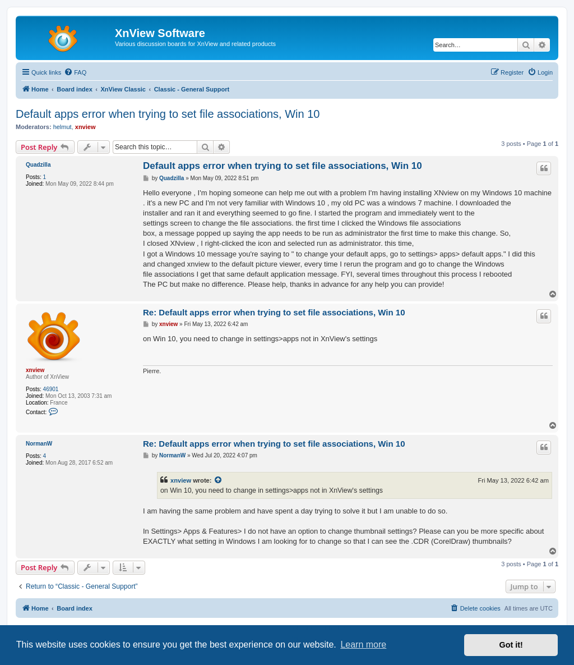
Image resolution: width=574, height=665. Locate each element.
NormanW (39, 444)
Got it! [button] (511, 644)
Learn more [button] (363, 644)
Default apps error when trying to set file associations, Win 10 (168, 114)
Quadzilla (38, 165)
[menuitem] (75, 72)
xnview (85, 126)
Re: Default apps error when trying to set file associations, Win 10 (274, 312)
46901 (51, 389)
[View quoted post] (219, 480)
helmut (62, 126)
